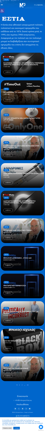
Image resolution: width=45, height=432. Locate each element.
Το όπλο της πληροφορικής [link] (15, 368)
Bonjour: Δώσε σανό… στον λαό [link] (17, 258)
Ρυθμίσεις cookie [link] (7, 428)
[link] (2, 10)
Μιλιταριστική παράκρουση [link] (14, 286)
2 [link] (19, 385)
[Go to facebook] (41, 427)
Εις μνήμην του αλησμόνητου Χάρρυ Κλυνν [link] (22, 92)
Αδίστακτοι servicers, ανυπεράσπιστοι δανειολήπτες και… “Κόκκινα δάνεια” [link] (19, 202)
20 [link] (27, 385)
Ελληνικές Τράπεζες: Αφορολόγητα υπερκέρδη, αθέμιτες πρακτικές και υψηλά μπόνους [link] (23, 64)
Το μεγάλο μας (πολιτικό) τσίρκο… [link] (18, 230)
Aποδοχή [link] (16, 428)
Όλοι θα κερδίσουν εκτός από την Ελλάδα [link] (21, 341)
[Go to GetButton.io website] (41, 430)
